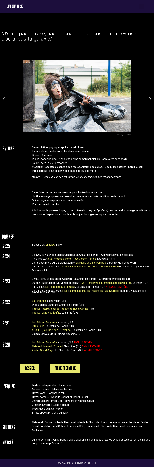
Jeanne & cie (15, 6)
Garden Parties (87, 258)
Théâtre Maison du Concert (47, 346)
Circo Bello (38, 326)
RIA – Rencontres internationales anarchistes (105, 282)
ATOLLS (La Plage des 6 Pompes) (51, 330)
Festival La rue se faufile (46, 312)
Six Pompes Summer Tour (63, 258)
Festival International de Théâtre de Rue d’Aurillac (90, 266)
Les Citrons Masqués (44, 322)
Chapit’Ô (50, 244)
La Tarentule (39, 300)
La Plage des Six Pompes (91, 262)
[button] (4, 98)
